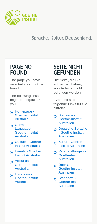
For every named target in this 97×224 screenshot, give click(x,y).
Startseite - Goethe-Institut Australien (70, 119)
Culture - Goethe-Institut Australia (28, 144)
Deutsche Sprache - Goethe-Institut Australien (73, 132)
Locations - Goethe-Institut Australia (26, 178)
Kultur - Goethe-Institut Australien (72, 144)
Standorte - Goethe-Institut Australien (70, 182)
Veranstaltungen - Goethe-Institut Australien (72, 155)
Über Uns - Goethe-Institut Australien (70, 168)
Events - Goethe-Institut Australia (28, 153)
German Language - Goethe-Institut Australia (26, 130)
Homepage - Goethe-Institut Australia (26, 115)
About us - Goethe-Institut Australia (26, 164)
